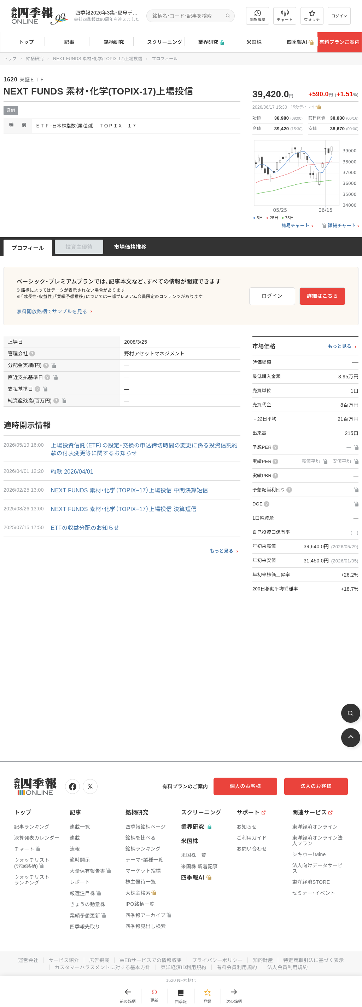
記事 (67, 42)
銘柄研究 (111, 42)
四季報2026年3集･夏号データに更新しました (108, 13)
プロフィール (28, 248)
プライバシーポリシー (217, 960)
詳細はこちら (322, 296)
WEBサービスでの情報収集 (150, 960)
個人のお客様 (245, 786)
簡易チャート (295, 225)
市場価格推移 (130, 247)
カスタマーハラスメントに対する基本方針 (103, 967)
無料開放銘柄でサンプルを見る (52, 311)
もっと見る (221, 551)
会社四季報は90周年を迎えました (107, 19)
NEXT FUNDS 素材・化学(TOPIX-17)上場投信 (97, 58)
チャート (285, 16)
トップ (22, 42)
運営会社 (28, 960)
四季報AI (295, 42)
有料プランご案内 (339, 42)
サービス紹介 (63, 960)
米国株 (251, 42)
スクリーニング (158, 42)
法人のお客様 (316, 786)
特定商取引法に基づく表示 (313, 960)
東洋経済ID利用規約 (183, 967)
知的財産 (263, 960)
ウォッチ (312, 16)
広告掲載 (99, 960)
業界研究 (206, 42)
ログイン (339, 16)
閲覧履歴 (257, 16)
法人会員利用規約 (287, 967)
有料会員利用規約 (237, 967)
